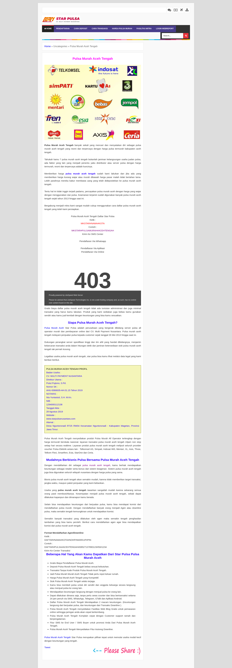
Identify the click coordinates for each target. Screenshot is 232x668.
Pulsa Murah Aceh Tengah (57, 637)
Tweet (47, 647)
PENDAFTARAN (62, 29)
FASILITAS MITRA (144, 29)
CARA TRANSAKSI (100, 29)
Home (48, 29)
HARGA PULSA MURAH (122, 29)
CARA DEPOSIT (80, 29)
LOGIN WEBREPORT (165, 29)
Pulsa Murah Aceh (54, 328)
